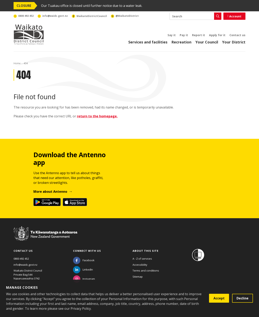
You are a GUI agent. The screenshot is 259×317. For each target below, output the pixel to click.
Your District (233, 42)
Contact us (237, 35)
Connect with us (87, 251)
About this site (145, 251)
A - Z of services (142, 258)
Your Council (206, 42)
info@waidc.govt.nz (25, 264)
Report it (198, 35)
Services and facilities (147, 42)
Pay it (184, 35)
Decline (242, 298)
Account (234, 16)
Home (17, 63)
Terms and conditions (146, 270)
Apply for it (217, 35)
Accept (219, 298)
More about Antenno (50, 191)
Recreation (181, 42)
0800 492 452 (21, 258)
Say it (172, 35)
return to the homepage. (97, 116)
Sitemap (138, 276)
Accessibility (140, 264)
